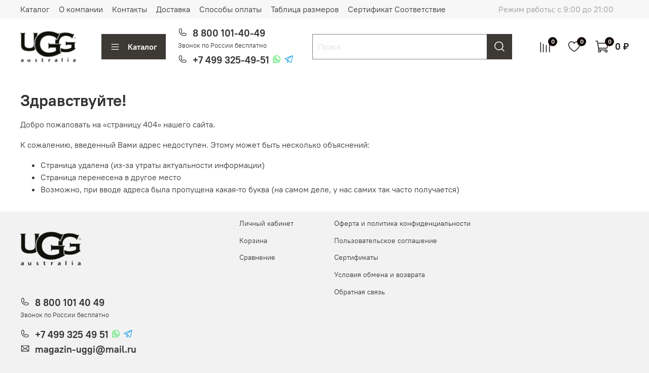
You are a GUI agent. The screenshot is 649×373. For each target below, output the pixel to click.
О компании (81, 9)
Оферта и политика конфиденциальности (402, 223)
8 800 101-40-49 (229, 33)
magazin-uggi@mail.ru (85, 349)
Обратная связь (359, 291)
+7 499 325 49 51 (72, 334)
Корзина (253, 240)
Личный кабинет (266, 223)
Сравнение (257, 257)
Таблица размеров (305, 9)
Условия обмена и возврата (379, 274)
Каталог (35, 9)
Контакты (129, 9)
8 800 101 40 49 (69, 302)
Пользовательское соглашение (385, 240)
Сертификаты (356, 257)
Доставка (173, 9)
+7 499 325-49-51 (231, 60)
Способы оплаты (230, 9)
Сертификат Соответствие (397, 9)
